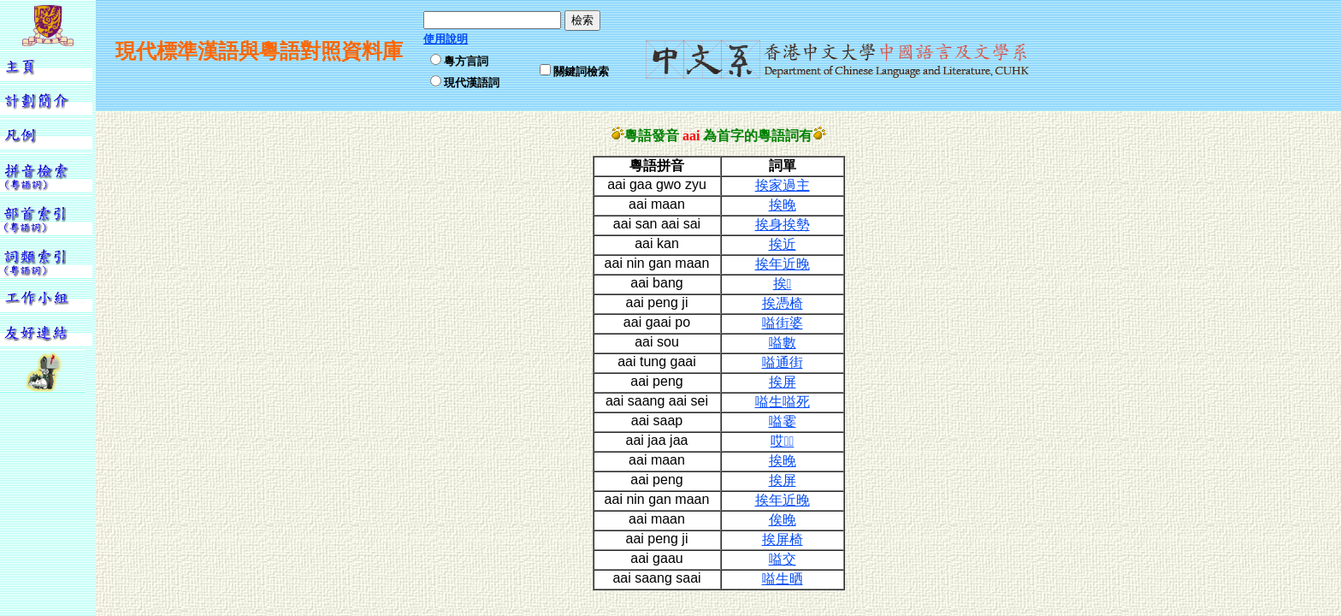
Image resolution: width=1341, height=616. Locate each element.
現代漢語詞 (471, 82)
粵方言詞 (466, 61)
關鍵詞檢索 (581, 71)
